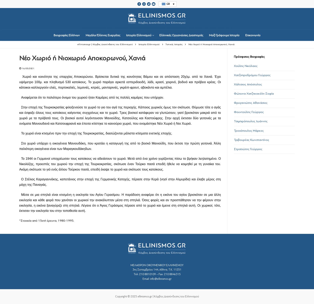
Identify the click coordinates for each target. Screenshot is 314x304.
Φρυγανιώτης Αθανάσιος (251, 103)
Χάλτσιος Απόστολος (248, 84)
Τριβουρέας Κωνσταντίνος (251, 140)
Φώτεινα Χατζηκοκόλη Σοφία (254, 93)
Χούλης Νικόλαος (246, 66)
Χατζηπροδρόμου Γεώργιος (252, 75)
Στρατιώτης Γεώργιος (248, 149)
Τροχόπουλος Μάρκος (249, 130)
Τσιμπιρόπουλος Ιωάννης (251, 121)
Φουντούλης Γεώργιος (249, 112)
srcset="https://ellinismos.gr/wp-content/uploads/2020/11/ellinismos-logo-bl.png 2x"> (157, 19)
